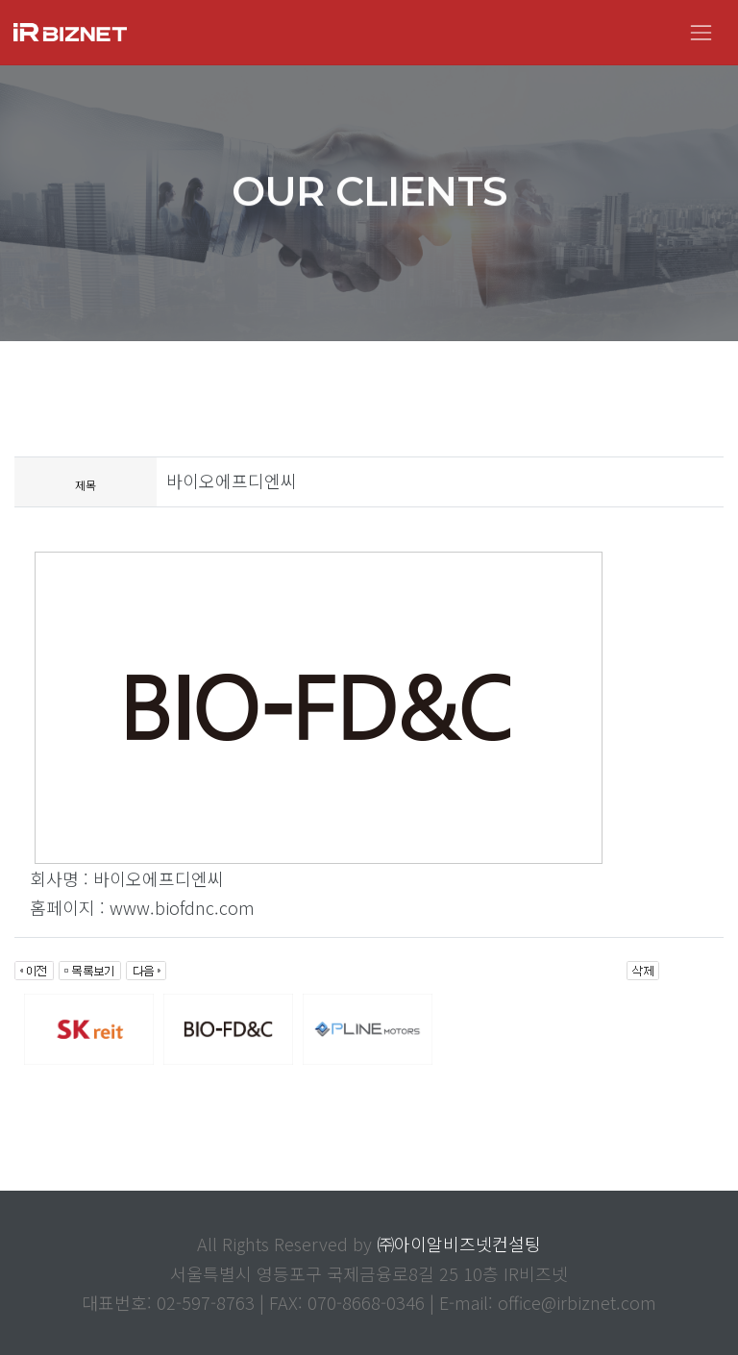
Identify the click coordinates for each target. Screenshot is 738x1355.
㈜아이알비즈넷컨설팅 (459, 1243)
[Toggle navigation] (701, 32)
